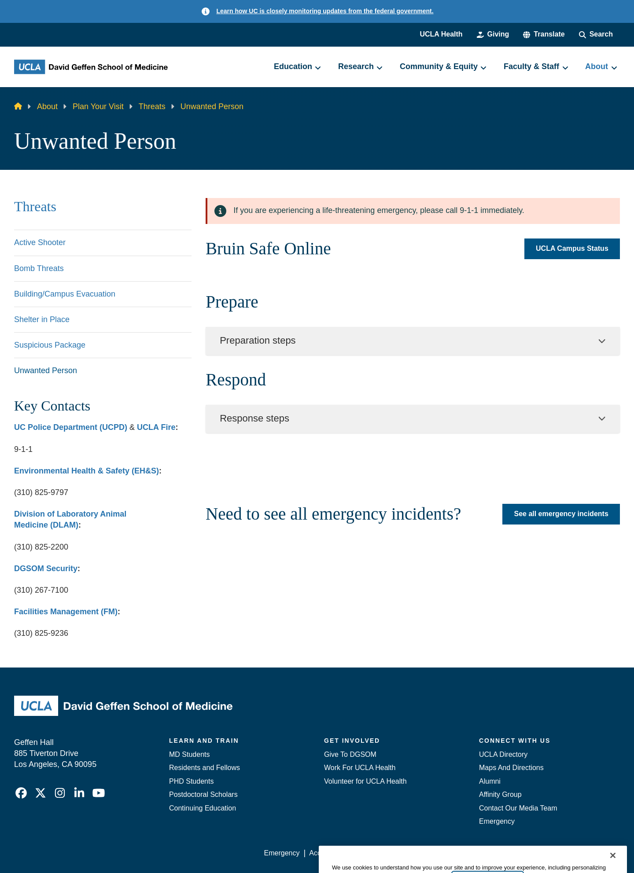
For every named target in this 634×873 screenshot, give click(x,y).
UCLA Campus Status (572, 249)
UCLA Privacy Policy (389, 853)
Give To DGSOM (350, 754)
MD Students (189, 754)
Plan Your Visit (98, 106)
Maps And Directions (511, 767)
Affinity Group (500, 794)
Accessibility (328, 853)
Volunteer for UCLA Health (365, 781)
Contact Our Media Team (518, 808)
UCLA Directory (503, 754)
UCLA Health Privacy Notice (475, 853)
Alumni (490, 781)
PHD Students (191, 781)
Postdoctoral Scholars (203, 794)
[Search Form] (596, 34)
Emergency (497, 821)
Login (536, 853)
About (47, 106)
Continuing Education (202, 808)
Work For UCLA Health (359, 767)
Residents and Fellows (204, 767)
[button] (543, 34)
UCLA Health (441, 34)
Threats (152, 106)
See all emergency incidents (561, 513)
